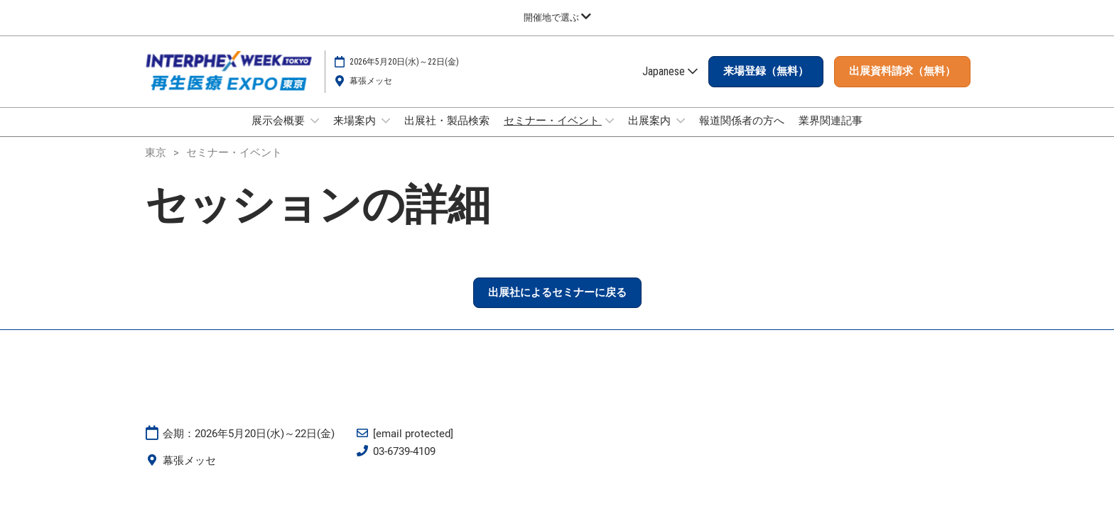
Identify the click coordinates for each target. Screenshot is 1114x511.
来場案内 (355, 134)
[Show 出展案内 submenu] (680, 134)
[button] (765, 85)
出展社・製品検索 (447, 134)
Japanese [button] (670, 85)
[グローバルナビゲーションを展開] (557, 17)
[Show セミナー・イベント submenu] (609, 134)
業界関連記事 (830, 134)
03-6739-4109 (404, 464)
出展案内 (650, 134)
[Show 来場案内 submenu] (386, 134)
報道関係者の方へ (741, 134)
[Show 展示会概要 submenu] (314, 134)
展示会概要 (279, 134)
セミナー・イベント (553, 134)
